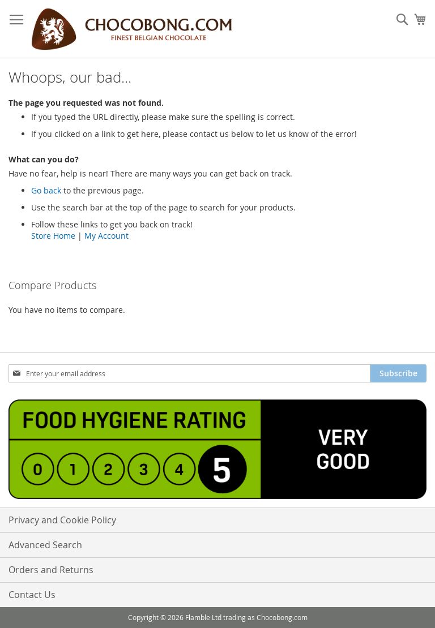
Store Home (53, 235)
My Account (106, 235)
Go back (46, 190)
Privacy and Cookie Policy (62, 520)
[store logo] (131, 29)
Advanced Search (45, 545)
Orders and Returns (50, 570)
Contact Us (32, 594)
